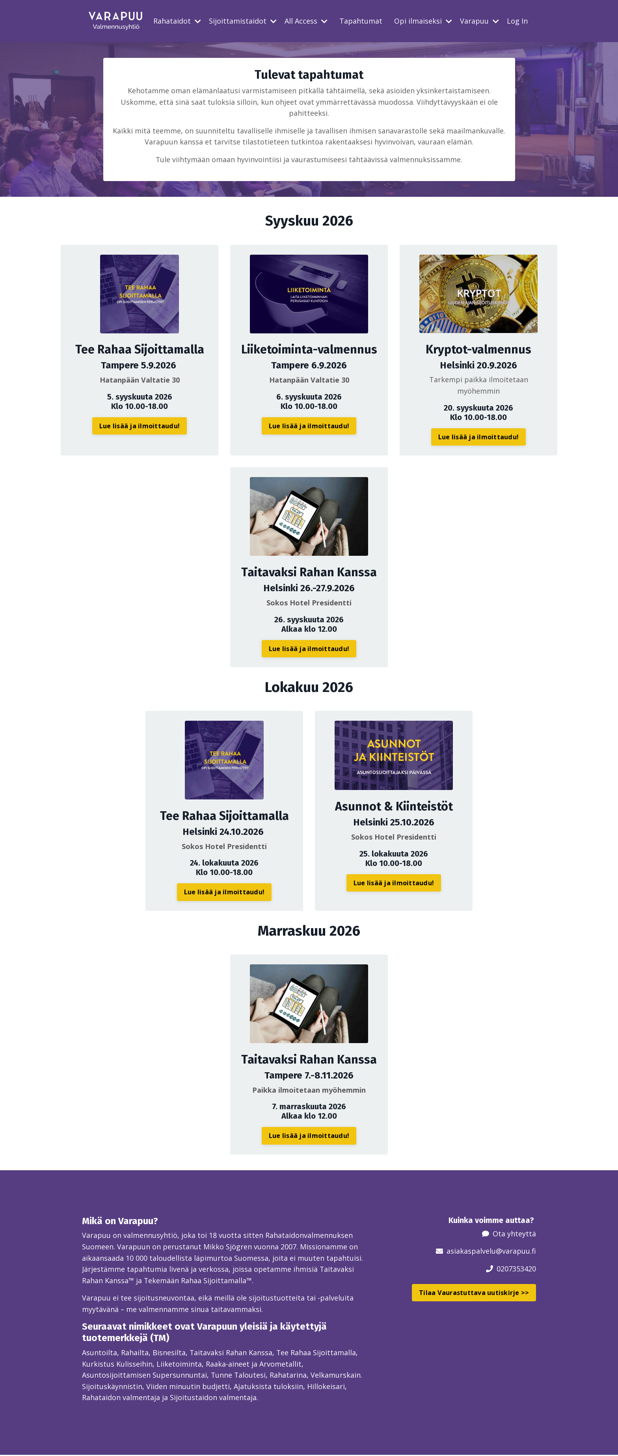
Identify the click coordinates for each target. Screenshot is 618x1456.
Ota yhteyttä (514, 1233)
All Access (306, 21)
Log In (517, 21)
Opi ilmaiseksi (423, 21)
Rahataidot (177, 21)
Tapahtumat (360, 21)
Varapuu (479, 21)
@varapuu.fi (516, 1251)
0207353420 (516, 1269)
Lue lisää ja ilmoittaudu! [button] (139, 426)
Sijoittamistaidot (243, 21)
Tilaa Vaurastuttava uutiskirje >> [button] (474, 1293)
